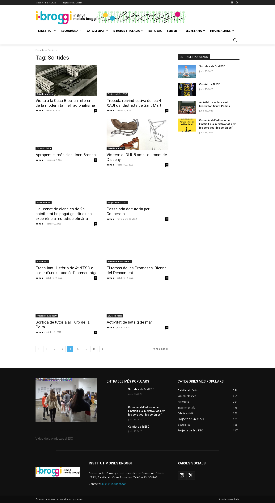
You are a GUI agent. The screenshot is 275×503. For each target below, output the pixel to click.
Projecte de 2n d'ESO (47, 315)
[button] (234, 39)
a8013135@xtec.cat (113, 484)
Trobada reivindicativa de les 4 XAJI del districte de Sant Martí (135, 103)
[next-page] (102, 349)
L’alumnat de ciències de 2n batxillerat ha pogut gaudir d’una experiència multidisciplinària (64, 214)
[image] (66, 400)
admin (39, 110)
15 (94, 348)
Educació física (44, 148)
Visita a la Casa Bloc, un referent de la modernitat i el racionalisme (65, 103)
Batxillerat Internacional (119, 261)
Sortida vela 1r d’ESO (212, 66)
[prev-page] (39, 349)
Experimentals (43, 202)
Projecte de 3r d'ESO (117, 94)
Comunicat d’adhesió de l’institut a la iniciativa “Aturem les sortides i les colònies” (217, 124)
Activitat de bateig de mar (129, 322)
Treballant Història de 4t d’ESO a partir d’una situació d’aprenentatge (66, 270)
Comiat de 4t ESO (210, 84)
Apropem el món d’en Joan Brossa (66, 155)
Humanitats (42, 261)
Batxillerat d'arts (45, 94)
